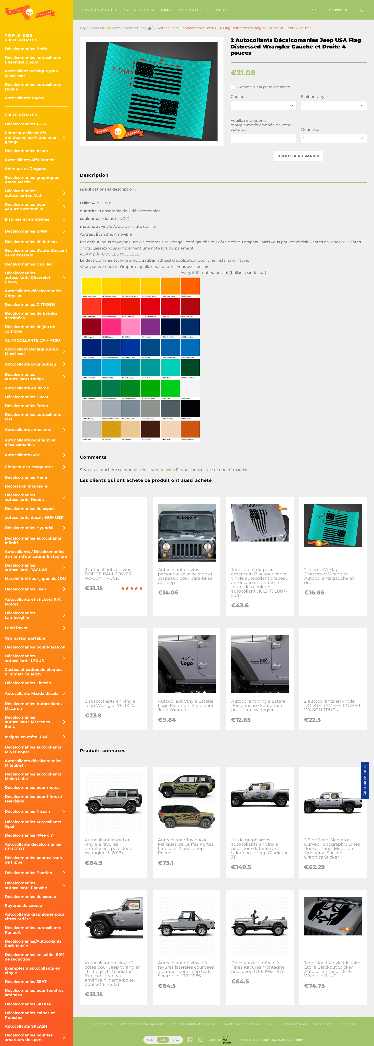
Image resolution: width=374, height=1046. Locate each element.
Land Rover (16, 628)
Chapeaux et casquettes (29, 467)
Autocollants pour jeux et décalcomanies (30, 442)
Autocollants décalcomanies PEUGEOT (33, 846)
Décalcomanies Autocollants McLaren (33, 706)
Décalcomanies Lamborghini (20, 615)
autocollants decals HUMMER (34, 517)
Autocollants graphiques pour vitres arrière (34, 916)
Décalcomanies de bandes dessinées (31, 315)
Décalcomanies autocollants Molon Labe (33, 776)
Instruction (323, 1024)
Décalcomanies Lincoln (28, 683)
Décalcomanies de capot (29, 508)
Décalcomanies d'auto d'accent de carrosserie (36, 252)
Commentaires (294, 1024)
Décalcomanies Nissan (27, 811)
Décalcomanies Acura (26, 151)
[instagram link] (200, 1040)
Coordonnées (103, 1024)
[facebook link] (189, 1040)
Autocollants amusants (28, 429)
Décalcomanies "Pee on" (29, 835)
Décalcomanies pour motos (32, 787)
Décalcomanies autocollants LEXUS (24, 658)
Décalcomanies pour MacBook (35, 647)
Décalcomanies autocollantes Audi (23, 193)
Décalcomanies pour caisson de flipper (33, 860)
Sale (166, 10)
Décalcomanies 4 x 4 (26, 124)
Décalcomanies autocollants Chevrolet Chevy (33, 59)
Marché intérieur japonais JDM (35, 578)
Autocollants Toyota (25, 98)
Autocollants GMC (23, 455)
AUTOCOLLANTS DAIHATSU (32, 340)
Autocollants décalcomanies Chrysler (33, 293)
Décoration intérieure (26, 486)
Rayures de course (23, 905)
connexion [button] (165, 469)
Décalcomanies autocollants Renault (33, 929)
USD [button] (150, 1039)
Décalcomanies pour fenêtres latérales (34, 992)
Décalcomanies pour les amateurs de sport (29, 1037)
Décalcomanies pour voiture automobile (25, 206)
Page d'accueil (99, 10)
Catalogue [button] (139, 10)
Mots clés (347, 1024)
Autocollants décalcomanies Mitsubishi (33, 763)
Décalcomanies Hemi (26, 477)
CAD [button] (175, 1039)
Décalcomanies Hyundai (29, 528)
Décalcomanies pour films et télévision (33, 798)
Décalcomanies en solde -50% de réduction (34, 956)
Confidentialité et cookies (193, 1024)
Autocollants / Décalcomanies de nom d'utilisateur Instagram (36, 553)
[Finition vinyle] (334, 105)
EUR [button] (163, 1039)
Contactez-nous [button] (365, 780)
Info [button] (223, 10)
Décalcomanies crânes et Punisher (30, 1015)
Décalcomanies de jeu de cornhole (30, 329)
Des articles (194, 10)
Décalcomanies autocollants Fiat (33, 416)
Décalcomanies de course (30, 896)
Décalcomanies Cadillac (28, 264)
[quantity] (334, 138)
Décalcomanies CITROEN (30, 304)
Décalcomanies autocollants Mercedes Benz (27, 722)
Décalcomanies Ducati (27, 397)
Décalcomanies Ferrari (27, 406)
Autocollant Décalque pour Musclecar (31, 73)
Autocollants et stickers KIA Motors (33, 601)
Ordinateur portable (25, 638)
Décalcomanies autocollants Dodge (33, 86)
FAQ (271, 1024)
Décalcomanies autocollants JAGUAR (26, 567)
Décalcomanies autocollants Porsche (26, 885)
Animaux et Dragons (25, 168)
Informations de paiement (143, 1024)
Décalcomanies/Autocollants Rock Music (33, 943)
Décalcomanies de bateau (31, 241)
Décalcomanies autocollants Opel (33, 824)
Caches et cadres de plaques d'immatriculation (33, 671)
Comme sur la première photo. (261, 87)
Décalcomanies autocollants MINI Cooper (33, 749)
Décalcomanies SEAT (26, 981)
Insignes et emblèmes (27, 219)
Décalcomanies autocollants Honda (24, 497)
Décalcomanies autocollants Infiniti (33, 540)
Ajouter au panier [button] (298, 156)
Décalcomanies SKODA (28, 1004)
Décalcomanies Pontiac (28, 873)
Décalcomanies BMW (26, 49)
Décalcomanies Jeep (25, 589)
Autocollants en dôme (27, 388)
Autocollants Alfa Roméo (29, 160)
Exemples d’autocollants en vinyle (32, 970)
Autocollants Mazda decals (31, 693)
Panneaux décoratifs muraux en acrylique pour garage (31, 137)
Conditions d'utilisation (240, 1024)
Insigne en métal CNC (27, 737)
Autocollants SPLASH (26, 1026)
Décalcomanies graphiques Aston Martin (32, 179)
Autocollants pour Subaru (30, 364)
